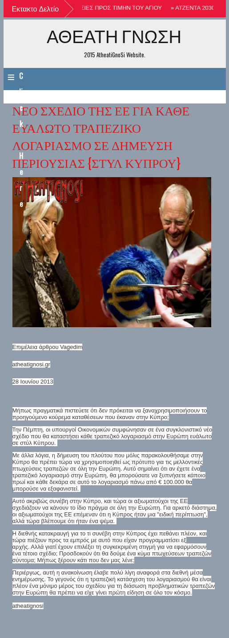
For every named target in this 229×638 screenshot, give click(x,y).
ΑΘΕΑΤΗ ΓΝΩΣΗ (114, 36)
